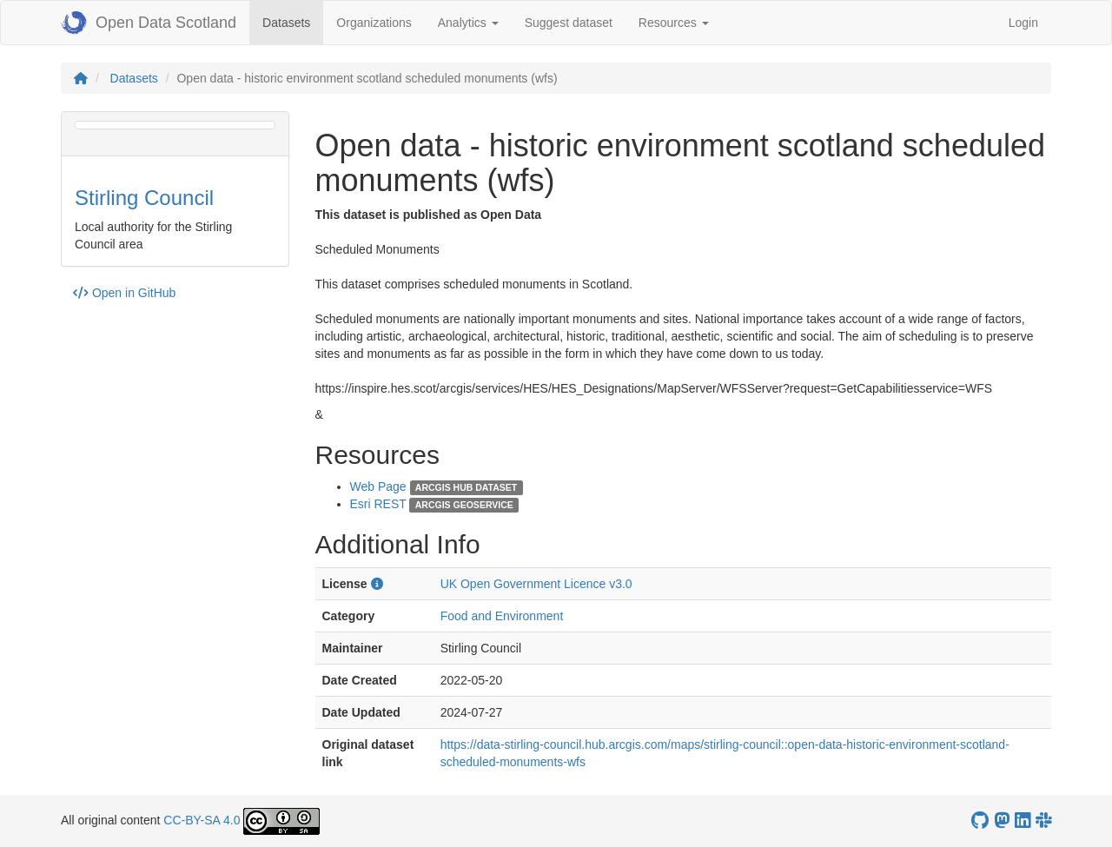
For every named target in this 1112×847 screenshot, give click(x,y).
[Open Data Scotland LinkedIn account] (1022, 820)
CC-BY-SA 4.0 (201, 820)
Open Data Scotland (148, 23)
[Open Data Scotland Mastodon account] (1001, 820)
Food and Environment (502, 616)
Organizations (373, 23)
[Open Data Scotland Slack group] (1043, 820)
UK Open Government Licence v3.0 (536, 584)
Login (1023, 23)
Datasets (292, 21)
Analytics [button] (468, 23)
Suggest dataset (568, 23)
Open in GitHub (124, 293)
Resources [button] (674, 23)
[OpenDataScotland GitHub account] (980, 820)
